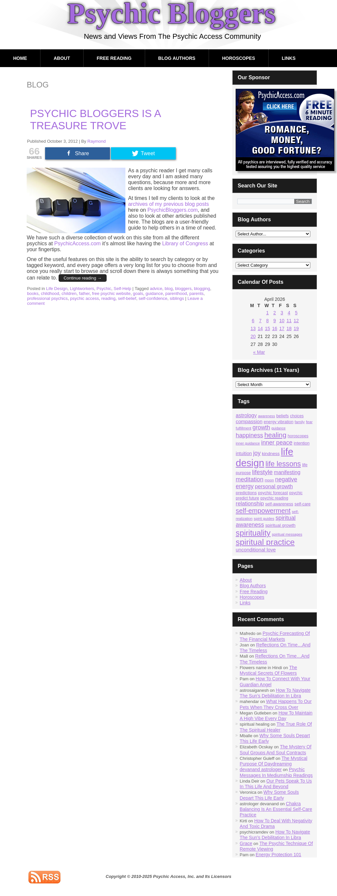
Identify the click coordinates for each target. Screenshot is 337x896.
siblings (177, 298)
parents (196, 293)
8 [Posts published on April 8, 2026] (267, 320)
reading (108, 298)
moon (269, 480)
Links (289, 58)
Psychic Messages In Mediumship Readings (276, 772)
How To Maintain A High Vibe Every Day (276, 715)
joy (257, 453)
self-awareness (279, 504)
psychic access (84, 298)
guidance (154, 293)
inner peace (276, 442)
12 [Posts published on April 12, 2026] (296, 320)
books (33, 293)
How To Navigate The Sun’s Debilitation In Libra (275, 693)
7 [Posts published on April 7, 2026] (260, 320)
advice (156, 288)
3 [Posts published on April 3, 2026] (281, 312)
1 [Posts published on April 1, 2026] (267, 312)
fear (309, 422)
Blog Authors (176, 58)
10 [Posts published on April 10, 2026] (282, 320)
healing (275, 435)
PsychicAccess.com (77, 243)
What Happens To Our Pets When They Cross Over (276, 704)
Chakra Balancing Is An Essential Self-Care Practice (276, 809)
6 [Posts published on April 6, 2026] (253, 320)
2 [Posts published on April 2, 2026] (274, 312)
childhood (50, 293)
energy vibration (278, 422)
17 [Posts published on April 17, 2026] (282, 328)
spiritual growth (280, 525)
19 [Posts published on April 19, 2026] (296, 328)
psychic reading (274, 498)
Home (20, 58)
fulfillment (243, 428)
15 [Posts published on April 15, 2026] (267, 328)
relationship (250, 503)
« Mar (259, 352)
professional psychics (47, 298)
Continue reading (83, 278)
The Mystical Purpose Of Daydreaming (273, 761)
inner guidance (248, 443)
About (62, 58)
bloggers (183, 288)
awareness (266, 416)
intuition (244, 453)
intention (302, 443)
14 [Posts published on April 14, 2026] (260, 328)
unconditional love (256, 549)
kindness (271, 453)
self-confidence (153, 298)
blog (169, 288)
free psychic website (111, 293)
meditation (249, 479)
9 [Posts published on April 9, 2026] (274, 320)
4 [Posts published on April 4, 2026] (289, 312)
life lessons (283, 464)
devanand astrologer (261, 769)
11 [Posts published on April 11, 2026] (289, 320)
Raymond (97, 141)
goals (138, 293)
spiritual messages (287, 534)
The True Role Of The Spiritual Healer (276, 726)
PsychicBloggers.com (172, 210)
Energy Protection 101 (278, 854)
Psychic (103, 288)
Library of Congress (185, 243)
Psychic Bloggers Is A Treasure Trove (95, 120)
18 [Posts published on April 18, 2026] (289, 328)
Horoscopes (238, 58)
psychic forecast (273, 493)
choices (296, 416)
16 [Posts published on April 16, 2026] (274, 328)
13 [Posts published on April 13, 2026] (253, 328)
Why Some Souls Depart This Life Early (269, 794)
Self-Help (122, 288)
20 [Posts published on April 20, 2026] (253, 336)
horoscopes (298, 436)
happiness (249, 435)
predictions (246, 492)
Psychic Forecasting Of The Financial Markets (275, 636)
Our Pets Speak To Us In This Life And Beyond (276, 783)
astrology (246, 415)
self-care (303, 504)
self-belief (127, 298)
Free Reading (114, 58)
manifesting (287, 472)
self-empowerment (263, 510)
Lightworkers (82, 288)
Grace (246, 843)
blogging (202, 288)
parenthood (176, 293)
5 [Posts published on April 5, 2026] (296, 312)
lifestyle (262, 472)
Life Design (56, 288)
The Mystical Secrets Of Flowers (268, 670)
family (299, 422)
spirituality (253, 532)
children (69, 293)
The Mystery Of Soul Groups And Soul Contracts (275, 749)
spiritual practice (265, 542)
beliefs (282, 415)
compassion (249, 421)
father (84, 293)
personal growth (274, 486)
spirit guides (264, 518)
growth (261, 427)
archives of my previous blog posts (168, 204)
